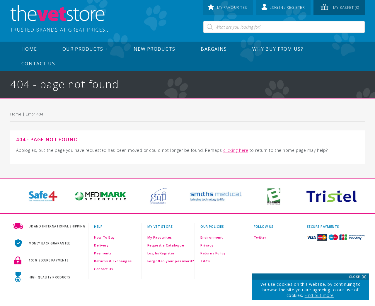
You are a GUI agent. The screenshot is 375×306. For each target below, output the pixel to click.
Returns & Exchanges (113, 261)
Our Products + (85, 49)
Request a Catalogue (165, 245)
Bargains (214, 49)
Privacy (206, 245)
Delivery (101, 245)
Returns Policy (213, 253)
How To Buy (104, 237)
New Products (154, 49)
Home (29, 49)
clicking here (235, 150)
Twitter (260, 237)
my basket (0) (340, 7)
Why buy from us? (277, 49)
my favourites (227, 7)
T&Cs (205, 261)
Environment (211, 237)
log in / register (283, 7)
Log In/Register (161, 253)
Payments (102, 253)
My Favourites (159, 237)
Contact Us (38, 63)
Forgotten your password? (170, 261)
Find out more (319, 295)
